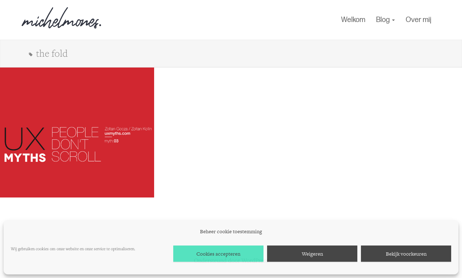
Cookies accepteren (218, 253)
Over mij (418, 20)
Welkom (353, 20)
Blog (385, 20)
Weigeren (312, 253)
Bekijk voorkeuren (406, 253)
